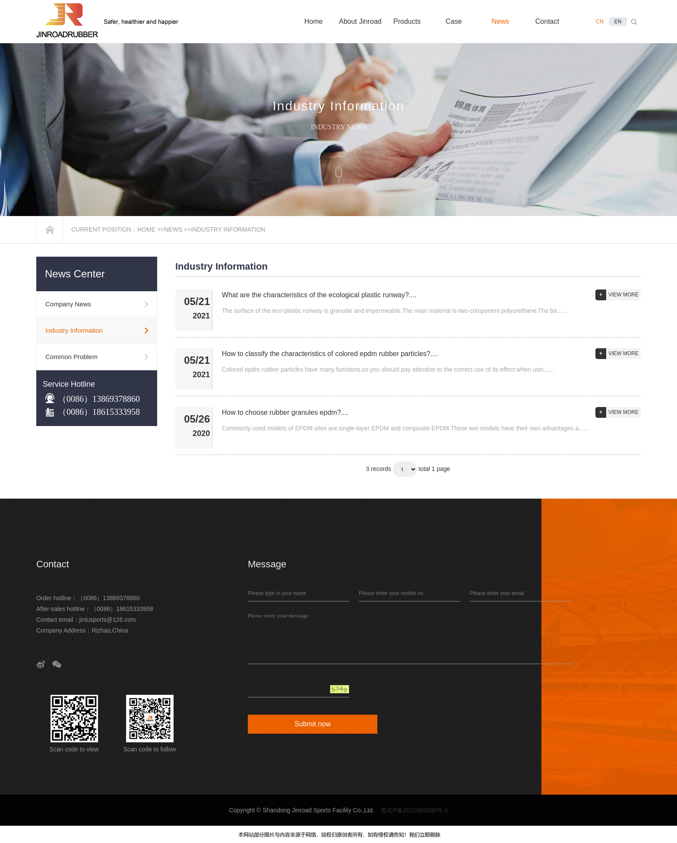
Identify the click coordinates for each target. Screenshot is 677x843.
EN (618, 22)
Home (146, 229)
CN (599, 22)
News (173, 229)
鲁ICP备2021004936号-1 (414, 810)
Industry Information (228, 229)
